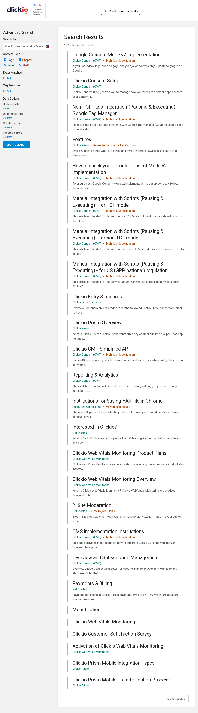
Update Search (16, 144)
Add (7, 78)
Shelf (24, 65)
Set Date (7, 108)
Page (9, 60)
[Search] (106, 11)
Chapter (25, 60)
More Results (176, 698)
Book (9, 65)
